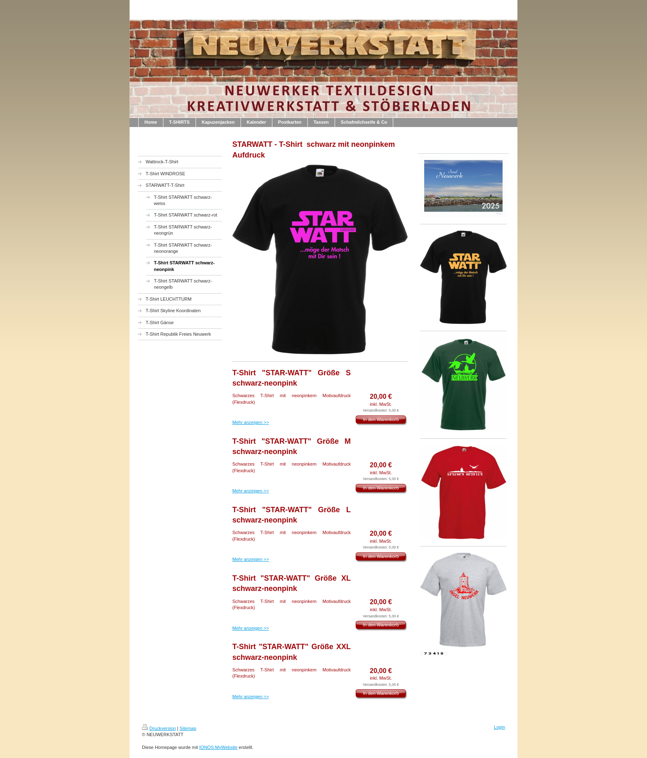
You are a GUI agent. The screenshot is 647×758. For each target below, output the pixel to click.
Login (499, 727)
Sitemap (187, 728)
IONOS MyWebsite (218, 747)
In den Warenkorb (381, 419)
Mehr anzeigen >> (250, 422)
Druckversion (159, 728)
